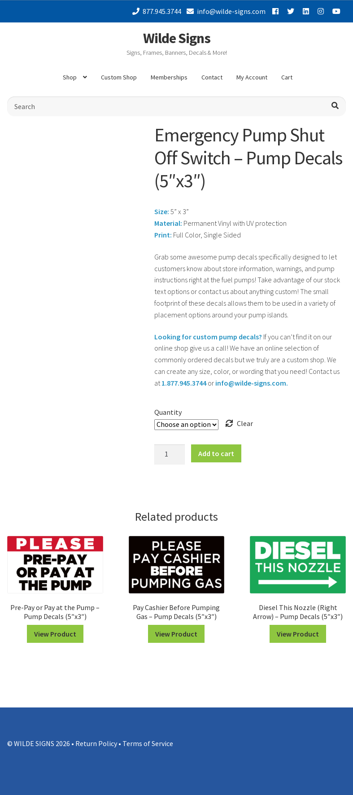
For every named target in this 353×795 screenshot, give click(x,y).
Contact (211, 77)
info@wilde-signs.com (224, 11)
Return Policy (96, 743)
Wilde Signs (176, 38)
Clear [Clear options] (245, 423)
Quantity (168, 412)
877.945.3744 (155, 11)
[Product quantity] (169, 454)
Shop (70, 77)
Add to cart (216, 453)
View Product (55, 633)
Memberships (169, 77)
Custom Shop (119, 77)
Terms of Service (147, 743)
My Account (251, 77)
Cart (286, 77)
